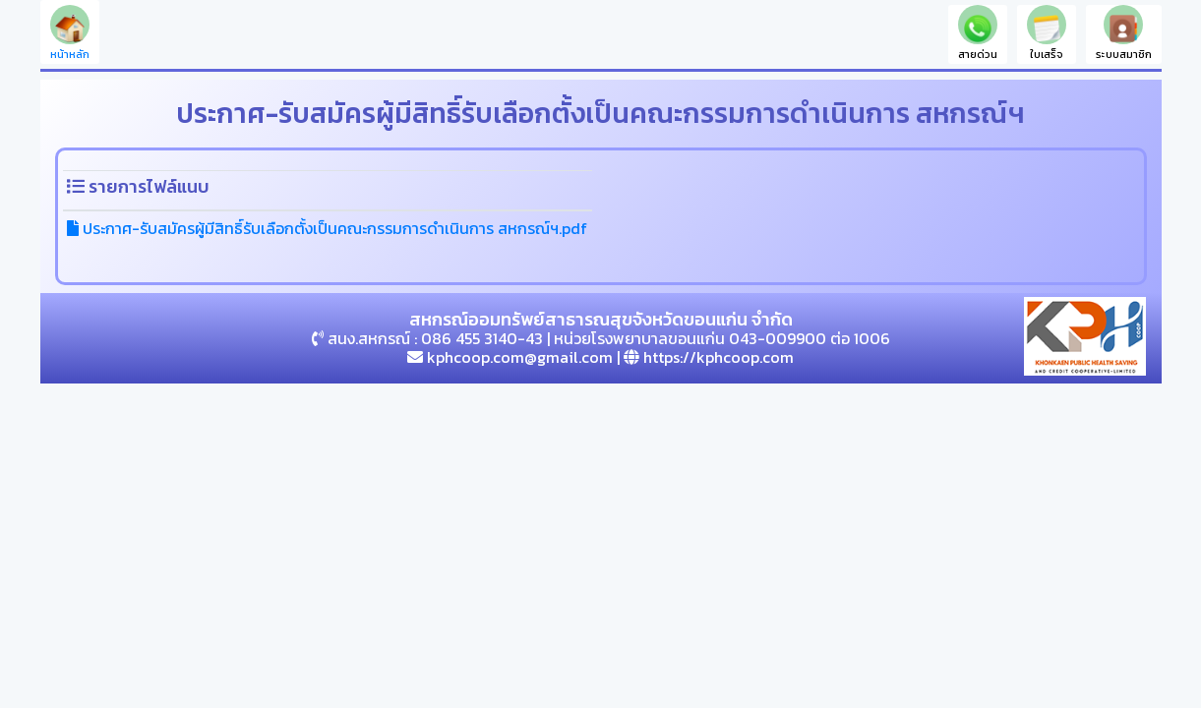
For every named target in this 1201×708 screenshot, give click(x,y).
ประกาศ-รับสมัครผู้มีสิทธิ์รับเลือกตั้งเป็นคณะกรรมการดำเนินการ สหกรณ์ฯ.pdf (327, 228)
